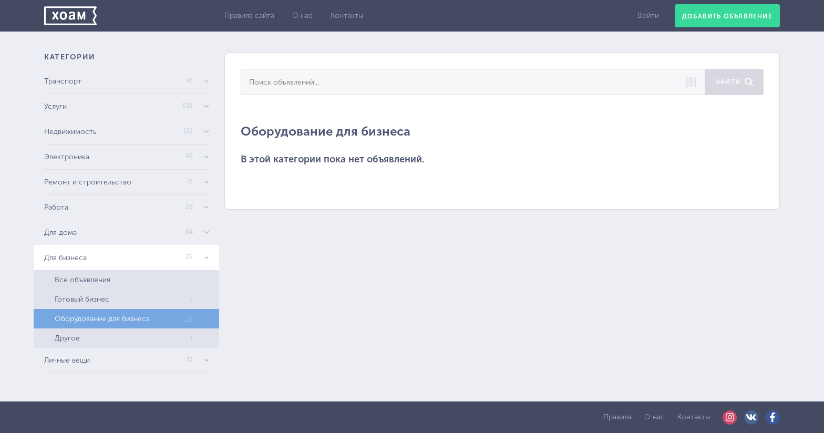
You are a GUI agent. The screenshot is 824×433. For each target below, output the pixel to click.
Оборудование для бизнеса (124, 318)
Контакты (347, 15)
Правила (617, 417)
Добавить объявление (727, 16)
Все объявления (82, 279)
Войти (648, 15)
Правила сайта (249, 15)
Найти (727, 82)
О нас (302, 15)
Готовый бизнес (124, 299)
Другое (124, 338)
